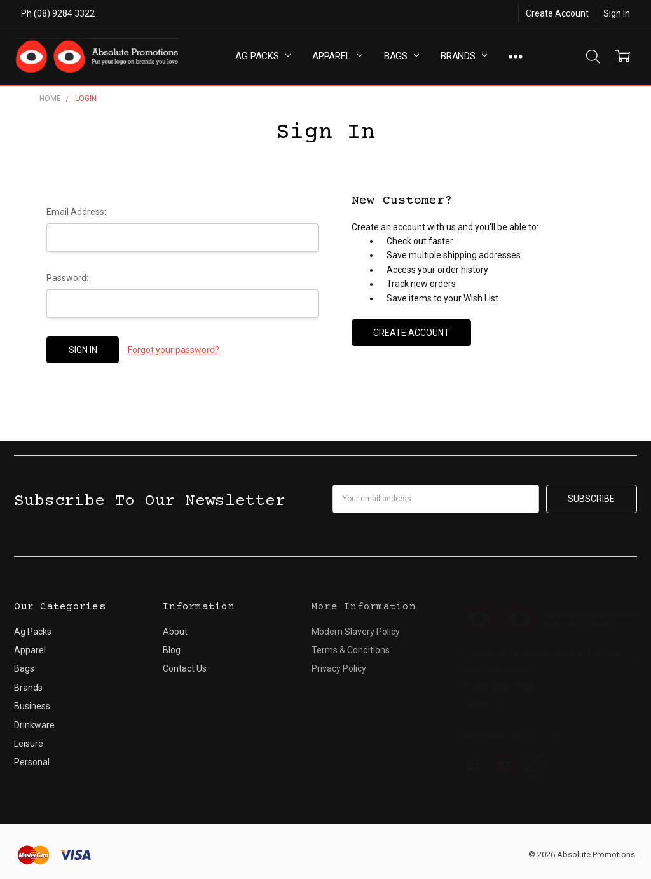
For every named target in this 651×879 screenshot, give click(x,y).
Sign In (616, 13)
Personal (32, 762)
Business (32, 706)
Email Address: (76, 212)
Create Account (557, 13)
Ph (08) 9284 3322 (58, 13)
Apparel (337, 56)
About (175, 631)
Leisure (28, 743)
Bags (401, 56)
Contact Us (185, 668)
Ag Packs (263, 56)
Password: (67, 278)
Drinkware (34, 725)
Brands (464, 56)
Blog (172, 650)
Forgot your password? (173, 350)
